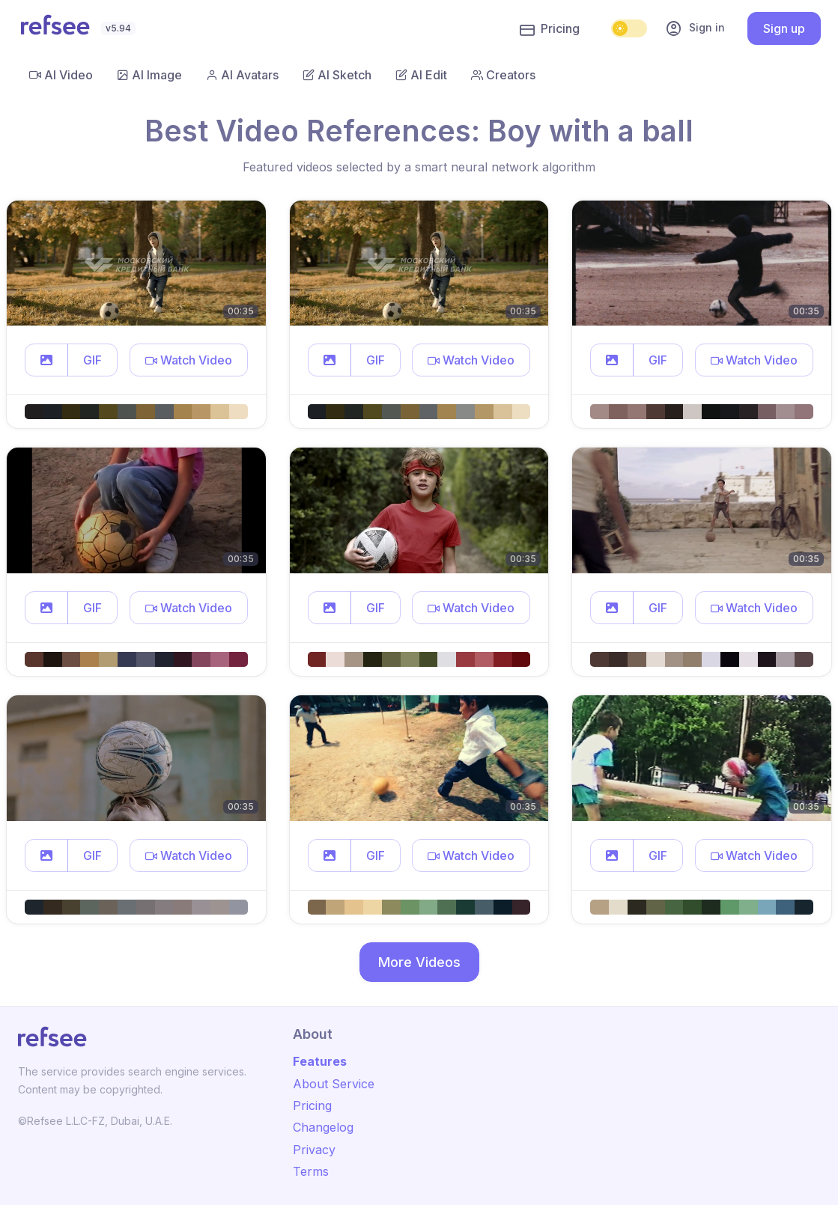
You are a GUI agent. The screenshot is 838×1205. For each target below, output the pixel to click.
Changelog (323, 1127)
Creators (503, 74)
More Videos (419, 962)
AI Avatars (242, 74)
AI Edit (421, 74)
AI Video (61, 74)
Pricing (550, 29)
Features (320, 1061)
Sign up (784, 28)
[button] (46, 360)
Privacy (314, 1149)
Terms (311, 1171)
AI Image (149, 74)
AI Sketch (337, 74)
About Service (333, 1083)
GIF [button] (92, 360)
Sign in (695, 28)
